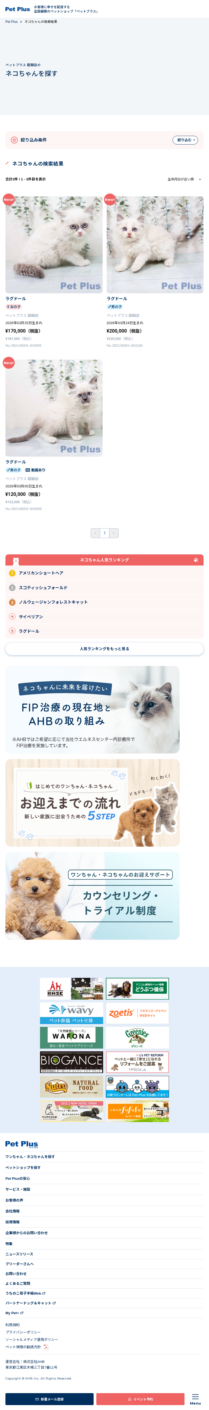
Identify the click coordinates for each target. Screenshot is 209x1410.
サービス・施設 (17, 1189)
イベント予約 (143, 1399)
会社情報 (12, 1211)
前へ (95, 533)
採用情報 (12, 1222)
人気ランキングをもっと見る (104, 649)
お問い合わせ (16, 1274)
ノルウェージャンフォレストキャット (48, 602)
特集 (9, 1244)
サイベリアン (26, 616)
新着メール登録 (52, 1399)
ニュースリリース (19, 1254)
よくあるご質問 (17, 1284)
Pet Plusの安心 (17, 1178)
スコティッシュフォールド (38, 587)
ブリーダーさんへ (19, 1264)
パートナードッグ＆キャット (28, 1303)
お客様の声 (14, 1200)
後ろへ (114, 533)
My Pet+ (12, 1313)
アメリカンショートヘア (36, 573)
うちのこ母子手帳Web (23, 1293)
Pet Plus (11, 22)
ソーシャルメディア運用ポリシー (31, 1340)
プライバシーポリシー (23, 1332)
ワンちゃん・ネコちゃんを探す (30, 1157)
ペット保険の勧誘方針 (23, 1347)
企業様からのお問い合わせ (26, 1233)
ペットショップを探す (23, 1168)
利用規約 (12, 1325)
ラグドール (24, 631)
